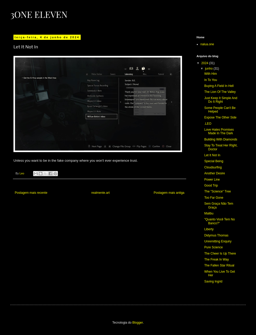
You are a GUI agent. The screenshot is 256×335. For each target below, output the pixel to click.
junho (209, 68)
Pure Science (213, 247)
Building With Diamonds (220, 139)
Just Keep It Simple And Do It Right (220, 99)
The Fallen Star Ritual (219, 265)
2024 (205, 63)
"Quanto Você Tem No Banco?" (219, 221)
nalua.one (207, 44)
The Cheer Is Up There (220, 253)
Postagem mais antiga (169, 193)
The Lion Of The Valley (220, 92)
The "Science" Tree (217, 191)
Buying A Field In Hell (219, 86)
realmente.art (100, 193)
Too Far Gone (213, 197)
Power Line (212, 179)
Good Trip (211, 185)
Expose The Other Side (220, 117)
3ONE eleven (38, 14)
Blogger (137, 322)
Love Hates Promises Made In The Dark (219, 131)
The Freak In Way (216, 259)
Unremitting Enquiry (217, 241)
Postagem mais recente (31, 193)
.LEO (207, 123)
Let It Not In (212, 155)
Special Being (213, 161)
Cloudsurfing (213, 167)
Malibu (208, 213)
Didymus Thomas (216, 235)
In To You (210, 80)
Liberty (209, 229)
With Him (210, 74)
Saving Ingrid (213, 281)
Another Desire (214, 173)
